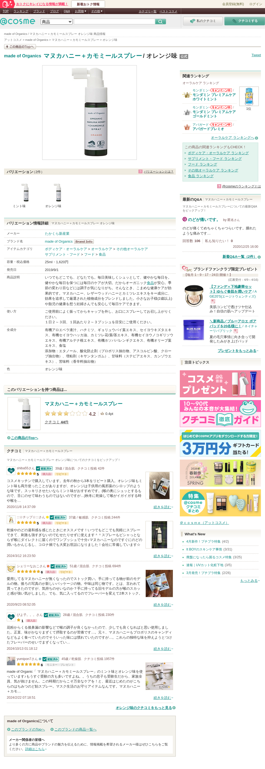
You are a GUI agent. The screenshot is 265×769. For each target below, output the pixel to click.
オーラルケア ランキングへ (232, 138)
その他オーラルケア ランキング (213, 170)
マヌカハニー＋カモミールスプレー (93, 55)
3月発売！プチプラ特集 (203, 573)
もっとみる (249, 581)
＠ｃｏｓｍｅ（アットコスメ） (204, 523)
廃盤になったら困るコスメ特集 (209, 557)
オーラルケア (101, 249)
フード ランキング (202, 164)
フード (89, 254)
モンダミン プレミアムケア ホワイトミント (214, 97)
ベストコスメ (168, 11)
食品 (102, 254)
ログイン (255, 4)
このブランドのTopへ (28, 729)
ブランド (39, 11)
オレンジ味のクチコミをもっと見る (144, 708)
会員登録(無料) (233, 4)
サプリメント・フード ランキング (215, 159)
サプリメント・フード (62, 254)
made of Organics (22, 56)
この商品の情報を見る (20, 46)
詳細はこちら (35, 749)
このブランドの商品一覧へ (75, 729)
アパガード (201, 125)
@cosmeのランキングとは (241, 186)
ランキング (21, 11)
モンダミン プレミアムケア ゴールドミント (214, 114)
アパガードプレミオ (208, 129)
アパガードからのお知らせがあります (220, 124)
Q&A (67, 11)
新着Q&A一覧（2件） (240, 257)
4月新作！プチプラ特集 (203, 541)
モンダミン (201, 90)
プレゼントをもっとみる (237, 351)
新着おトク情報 (88, 4)
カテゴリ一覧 (148, 11)
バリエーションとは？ (159, 171)
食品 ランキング (201, 176)
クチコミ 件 (57, 422)
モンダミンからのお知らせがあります (220, 90)
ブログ (54, 11)
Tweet (256, 55)
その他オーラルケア (132, 249)
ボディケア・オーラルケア (66, 249)
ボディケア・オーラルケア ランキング (218, 153)
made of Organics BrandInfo (85, 241)
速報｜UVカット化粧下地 (204, 565)
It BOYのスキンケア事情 (204, 549)
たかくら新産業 (57, 234)
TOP (6, 11)
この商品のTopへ (24, 438)
